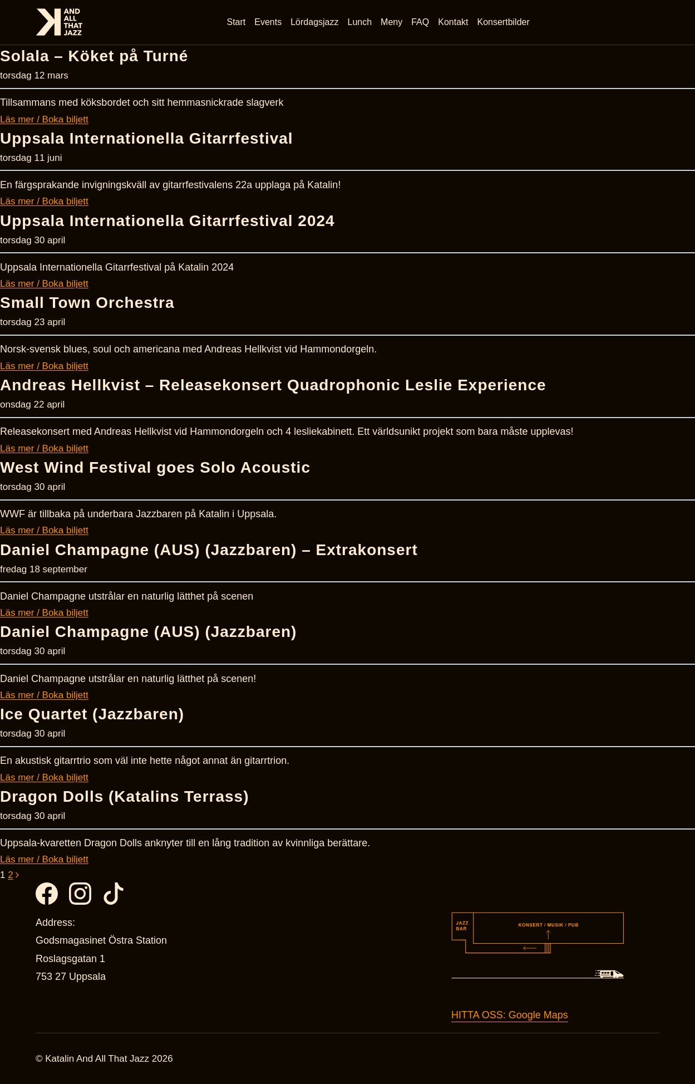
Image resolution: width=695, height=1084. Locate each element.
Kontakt (453, 22)
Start (236, 22)
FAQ (420, 22)
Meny (391, 22)
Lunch (360, 22)
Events (268, 22)
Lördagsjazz (314, 22)
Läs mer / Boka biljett (44, 119)
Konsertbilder (503, 22)
